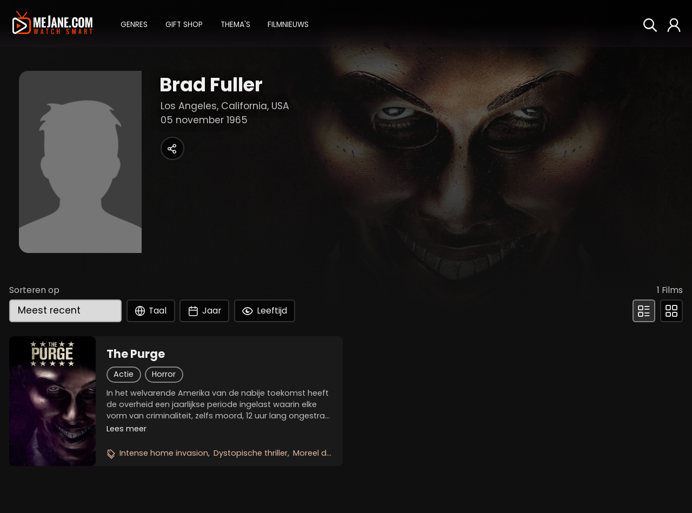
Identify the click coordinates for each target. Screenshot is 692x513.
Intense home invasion (163, 453)
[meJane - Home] (52, 23)
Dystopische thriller (251, 453)
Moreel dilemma (324, 453)
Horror (164, 374)
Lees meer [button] (127, 428)
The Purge (136, 354)
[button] (134, 23)
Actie (124, 374)
